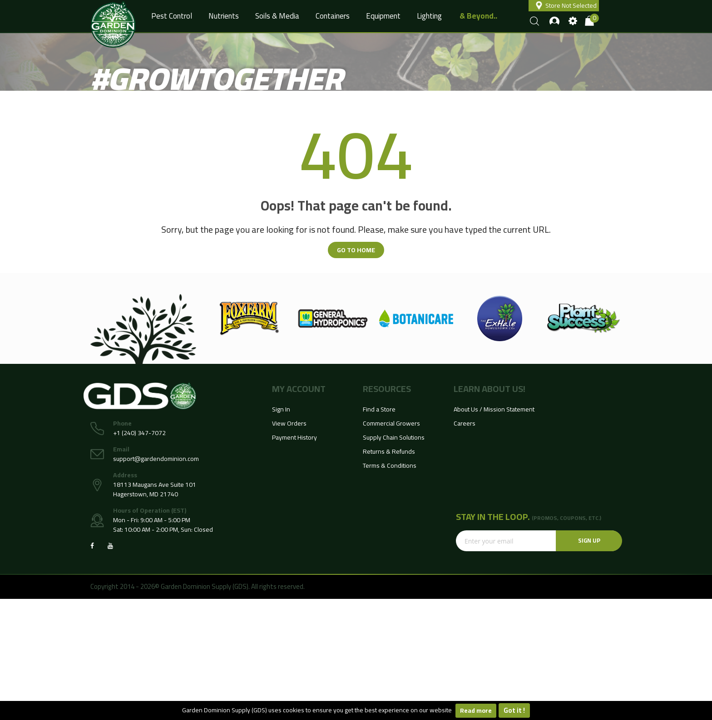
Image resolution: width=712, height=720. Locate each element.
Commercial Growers (391, 423)
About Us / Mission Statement (494, 409)
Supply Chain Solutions (394, 437)
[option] (249, 318)
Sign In (281, 409)
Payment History (294, 437)
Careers (464, 423)
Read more (476, 710)
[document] (356, 710)
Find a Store (379, 409)
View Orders (289, 423)
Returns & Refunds (389, 451)
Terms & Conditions (389, 465)
